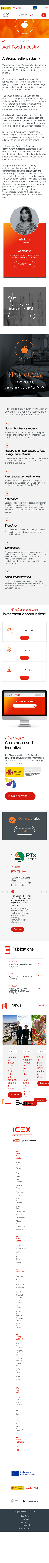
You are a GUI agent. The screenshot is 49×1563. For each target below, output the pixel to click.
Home (5, 41)
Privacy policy (25, 1519)
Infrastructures (21, 1249)
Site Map (25, 1525)
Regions (5, 16)
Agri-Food (25, 41)
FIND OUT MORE (19, 316)
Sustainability (20, 1218)
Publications (20, 1211)
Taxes (18, 1376)
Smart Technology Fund (20, 1429)
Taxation (19, 1263)
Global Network (8, 15)
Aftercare (19, 1168)
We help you (17, 1391)
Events (18, 1177)
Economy (19, 1245)
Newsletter (19, 1230)
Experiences (20, 1226)
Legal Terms (25, 1516)
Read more (15, 1095)
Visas (18, 1379)
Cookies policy (25, 1522)
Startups (19, 1215)
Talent (18, 1259)
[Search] (42, 15)
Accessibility (25, 1528)
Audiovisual (20, 1285)
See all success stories (24, 829)
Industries (15, 41)
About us (6, 13)
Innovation (19, 1196)
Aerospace (19, 1276)
